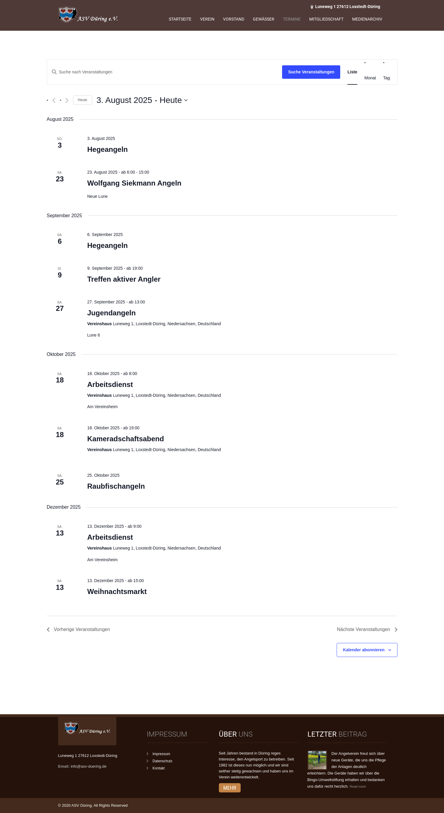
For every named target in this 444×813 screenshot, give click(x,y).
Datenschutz (163, 761)
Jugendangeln (111, 313)
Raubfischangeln (116, 486)
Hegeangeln (107, 149)
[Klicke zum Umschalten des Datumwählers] (142, 100)
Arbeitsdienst (110, 384)
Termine (292, 19)
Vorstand (233, 19)
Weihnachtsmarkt (117, 591)
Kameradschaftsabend (125, 439)
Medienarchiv (367, 19)
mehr (229, 788)
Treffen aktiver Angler (123, 279)
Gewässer (263, 19)
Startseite (180, 19)
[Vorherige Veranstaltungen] (53, 100)
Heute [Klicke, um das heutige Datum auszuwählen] (82, 100)
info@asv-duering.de (88, 766)
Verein (207, 19)
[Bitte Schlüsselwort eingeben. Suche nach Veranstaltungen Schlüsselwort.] (164, 72)
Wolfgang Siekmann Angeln (134, 183)
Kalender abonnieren (363, 649)
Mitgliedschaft (326, 19)
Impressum (161, 754)
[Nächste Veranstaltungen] (67, 100)
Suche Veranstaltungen (311, 72)
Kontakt (159, 768)
